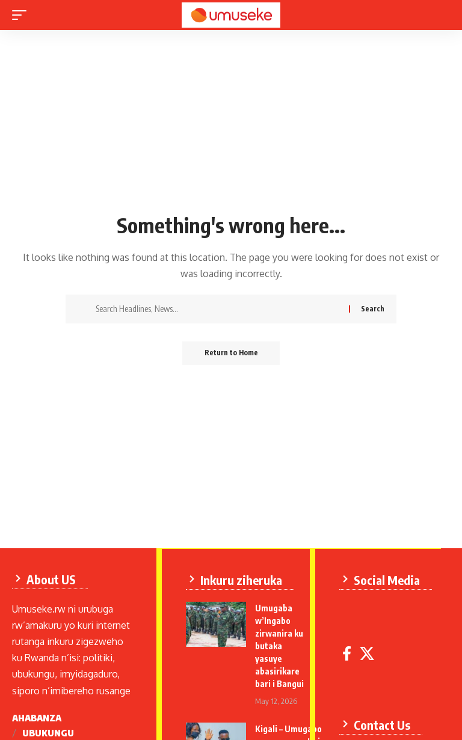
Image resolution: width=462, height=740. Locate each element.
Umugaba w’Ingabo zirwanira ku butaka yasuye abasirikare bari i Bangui (280, 645)
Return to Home (231, 353)
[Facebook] (347, 653)
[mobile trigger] (22, 15)
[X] (367, 653)
